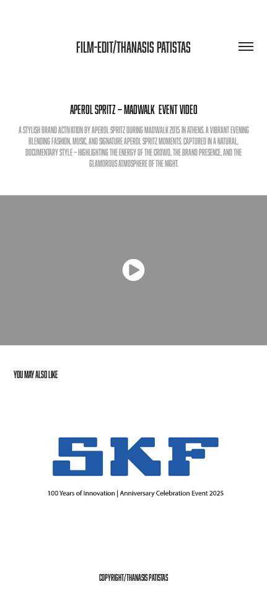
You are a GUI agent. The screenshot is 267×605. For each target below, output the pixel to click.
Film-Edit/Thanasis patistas (133, 46)
